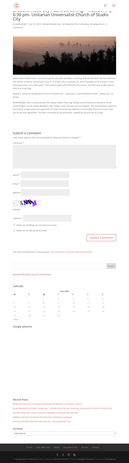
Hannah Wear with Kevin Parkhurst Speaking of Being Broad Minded (45, 412)
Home (29, 447)
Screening (84, 24)
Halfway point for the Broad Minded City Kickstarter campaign (42, 417)
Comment (18, 143)
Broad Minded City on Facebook (32, 274)
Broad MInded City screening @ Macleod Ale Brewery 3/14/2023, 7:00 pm (47, 404)
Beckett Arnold (61, 459)
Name (16, 175)
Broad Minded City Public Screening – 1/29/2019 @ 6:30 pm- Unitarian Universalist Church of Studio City (62, 408)
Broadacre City (70, 447)
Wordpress (111, 459)
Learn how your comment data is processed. (71, 252)
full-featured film (70, 24)
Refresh (16, 209)
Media (57, 447)
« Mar (15, 319)
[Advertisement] (30, 361)
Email (16, 183)
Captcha (17, 218)
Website (17, 192)
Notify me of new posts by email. (31, 230)
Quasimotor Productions (26, 459)
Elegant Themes (86, 459)
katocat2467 (21, 24)
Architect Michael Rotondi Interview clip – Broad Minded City (42, 421)
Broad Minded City (52, 24)
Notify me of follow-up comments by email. (36, 225)
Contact (95, 447)
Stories (84, 447)
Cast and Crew (43, 447)
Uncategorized (97, 24)
